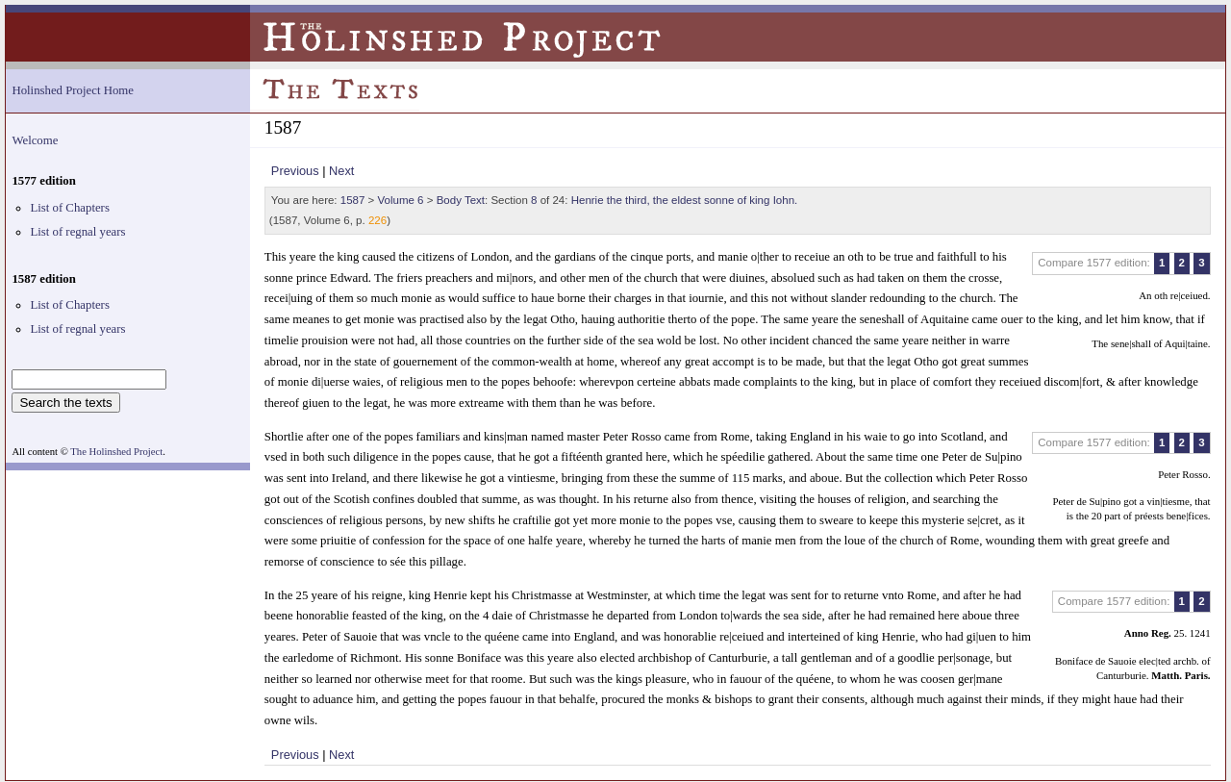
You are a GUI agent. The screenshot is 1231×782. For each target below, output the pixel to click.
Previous (295, 171)
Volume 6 (401, 200)
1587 (352, 200)
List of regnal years (77, 232)
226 (377, 220)
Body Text (461, 200)
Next (341, 171)
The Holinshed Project (116, 451)
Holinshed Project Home (73, 90)
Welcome (35, 140)
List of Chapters (69, 207)
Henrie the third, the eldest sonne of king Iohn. (684, 200)
